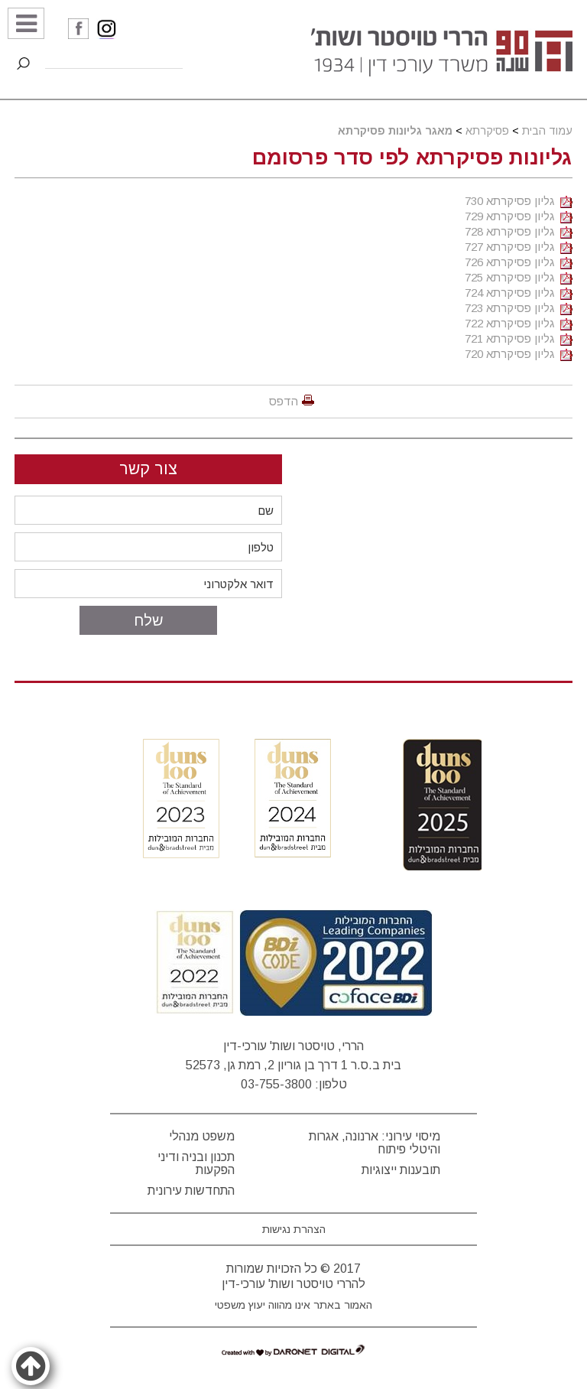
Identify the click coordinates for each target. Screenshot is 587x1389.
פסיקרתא (487, 131)
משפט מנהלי (202, 1136)
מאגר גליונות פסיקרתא (395, 131)
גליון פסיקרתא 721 (518, 338)
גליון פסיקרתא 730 (518, 200)
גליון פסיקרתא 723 (518, 307)
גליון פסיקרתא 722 (518, 323)
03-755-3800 (276, 1084)
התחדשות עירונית (191, 1190)
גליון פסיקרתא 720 (518, 353)
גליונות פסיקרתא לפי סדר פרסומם (412, 157)
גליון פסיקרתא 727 (518, 246)
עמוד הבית (547, 131)
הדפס (283, 401)
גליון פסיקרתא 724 (518, 292)
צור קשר (148, 468)
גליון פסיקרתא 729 (518, 216)
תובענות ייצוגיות (401, 1169)
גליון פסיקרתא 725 (518, 277)
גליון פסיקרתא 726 (518, 261)
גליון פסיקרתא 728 (518, 231)
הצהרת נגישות (294, 1229)
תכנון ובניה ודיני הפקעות (196, 1163)
